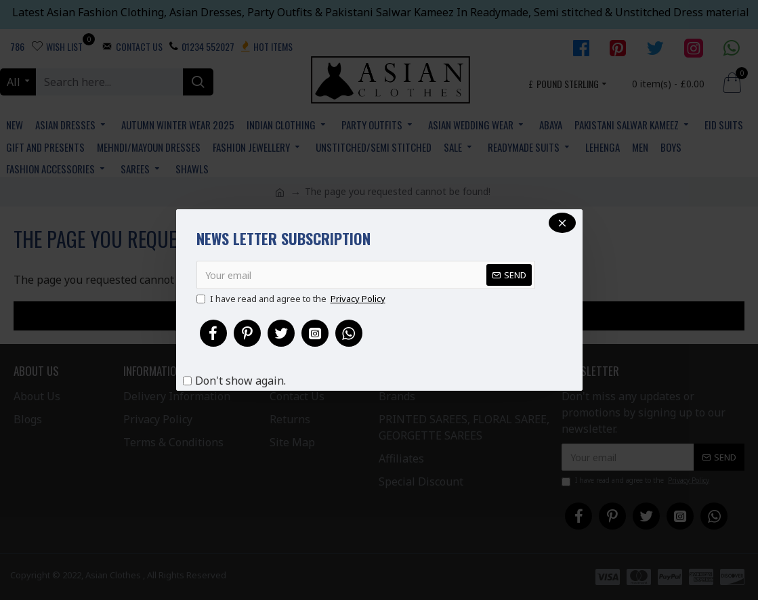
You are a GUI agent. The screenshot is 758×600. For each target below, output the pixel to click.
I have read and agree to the (291, 299)
